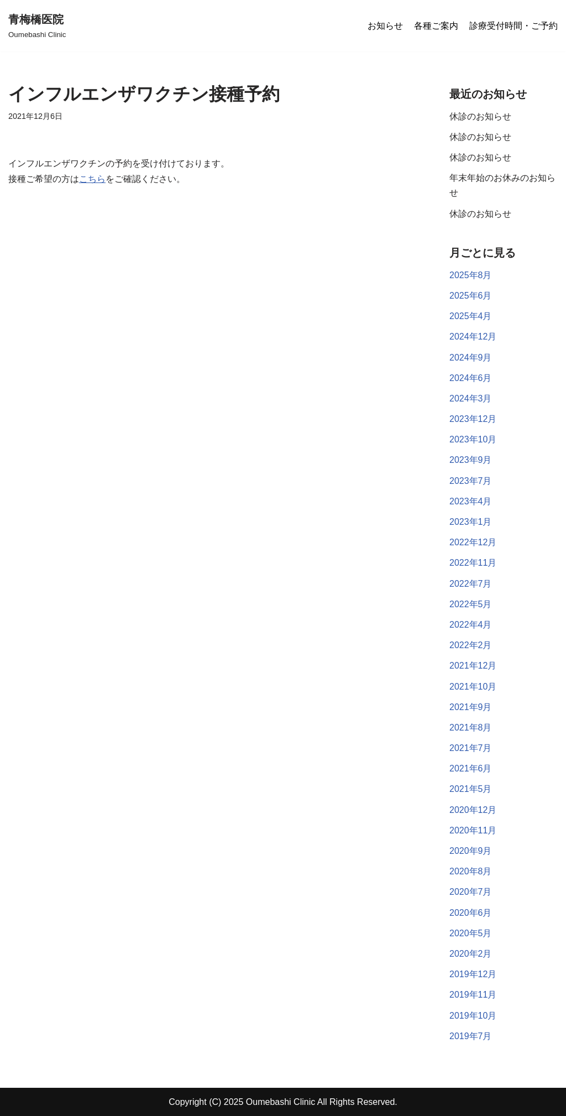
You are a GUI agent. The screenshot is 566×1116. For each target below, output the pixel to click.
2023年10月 (472, 439)
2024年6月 (470, 378)
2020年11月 (472, 830)
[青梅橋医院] (37, 25)
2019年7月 (470, 1036)
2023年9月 (470, 460)
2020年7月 (470, 891)
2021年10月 (472, 686)
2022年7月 (470, 583)
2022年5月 (470, 604)
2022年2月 (470, 645)
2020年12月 (472, 810)
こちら (92, 179)
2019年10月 (472, 1015)
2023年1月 (470, 521)
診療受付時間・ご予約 (513, 25)
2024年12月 (472, 336)
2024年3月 (470, 398)
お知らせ (385, 25)
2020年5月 (470, 933)
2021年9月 (470, 707)
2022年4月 (470, 624)
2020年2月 (470, 953)
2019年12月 (472, 974)
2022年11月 (472, 562)
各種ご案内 (436, 25)
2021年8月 (470, 727)
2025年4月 (470, 316)
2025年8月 (470, 275)
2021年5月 (470, 789)
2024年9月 (470, 357)
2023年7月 (470, 481)
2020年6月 (470, 912)
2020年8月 (470, 871)
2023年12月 (472, 419)
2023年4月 (470, 501)
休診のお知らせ (480, 116)
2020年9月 (470, 851)
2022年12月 (472, 542)
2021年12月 (472, 665)
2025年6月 (470, 295)
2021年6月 (470, 768)
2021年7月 (470, 748)
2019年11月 (472, 994)
